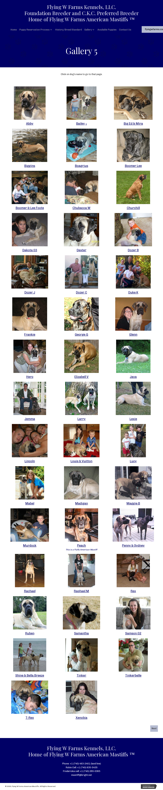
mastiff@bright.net (81, 775)
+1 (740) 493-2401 (80, 763)
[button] (51, 29)
